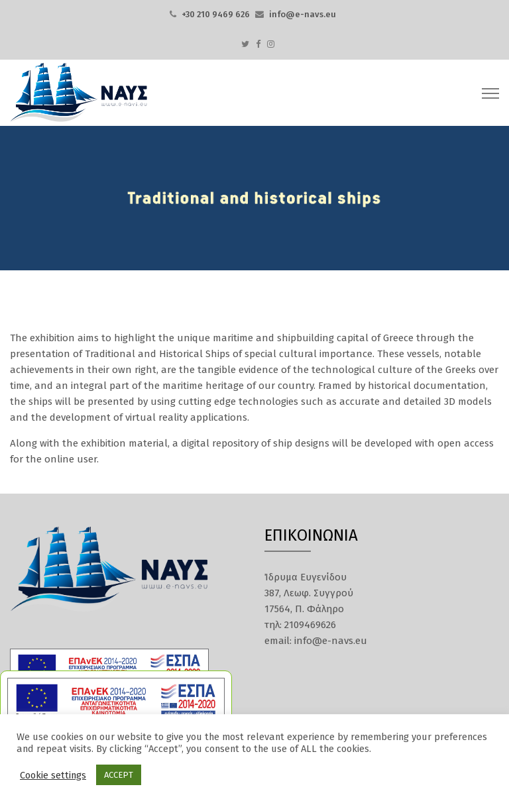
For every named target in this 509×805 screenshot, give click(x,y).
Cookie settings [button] (53, 775)
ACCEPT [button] (118, 775)
